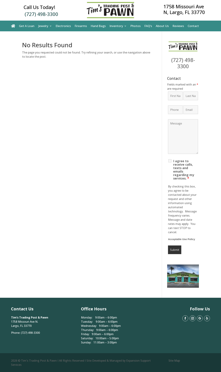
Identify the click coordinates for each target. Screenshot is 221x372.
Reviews (178, 26)
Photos (135, 26)
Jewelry (43, 26)
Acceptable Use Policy (181, 239)
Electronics (63, 26)
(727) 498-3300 (41, 14)
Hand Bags (98, 26)
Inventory (116, 26)
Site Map (174, 360)
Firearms (81, 26)
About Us (162, 26)
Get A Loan (26, 26)
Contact (193, 26)
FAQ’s (148, 26)
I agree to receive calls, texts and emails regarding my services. (183, 169)
